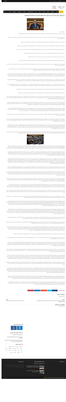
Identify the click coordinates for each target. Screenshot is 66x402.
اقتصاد (43, 11)
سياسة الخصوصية (58, 1)
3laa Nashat (44, 400)
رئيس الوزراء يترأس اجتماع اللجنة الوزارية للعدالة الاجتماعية (13, 28)
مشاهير (13, 43)
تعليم (16, 39)
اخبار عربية (15, 37)
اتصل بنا (49, 1)
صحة (35, 11)
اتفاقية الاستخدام (53, 1)
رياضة (39, 11)
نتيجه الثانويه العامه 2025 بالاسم (15, 25)
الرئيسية (60, 11)
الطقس (19, 39)
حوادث (5, 39)
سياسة (48, 11)
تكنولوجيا (13, 11)
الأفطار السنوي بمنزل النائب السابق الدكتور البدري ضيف (31, 395)
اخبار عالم (19, 37)
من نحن (62, 1)
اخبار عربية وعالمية (30, 11)
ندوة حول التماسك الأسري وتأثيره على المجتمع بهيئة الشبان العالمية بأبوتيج (31, 390)
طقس (8, 41)
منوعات (24, 11)
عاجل (56, 11)
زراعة (9, 11)
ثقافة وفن (19, 11)
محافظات (52, 11)
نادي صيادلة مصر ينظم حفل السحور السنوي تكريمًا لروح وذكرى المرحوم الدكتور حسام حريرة (12, 32)
